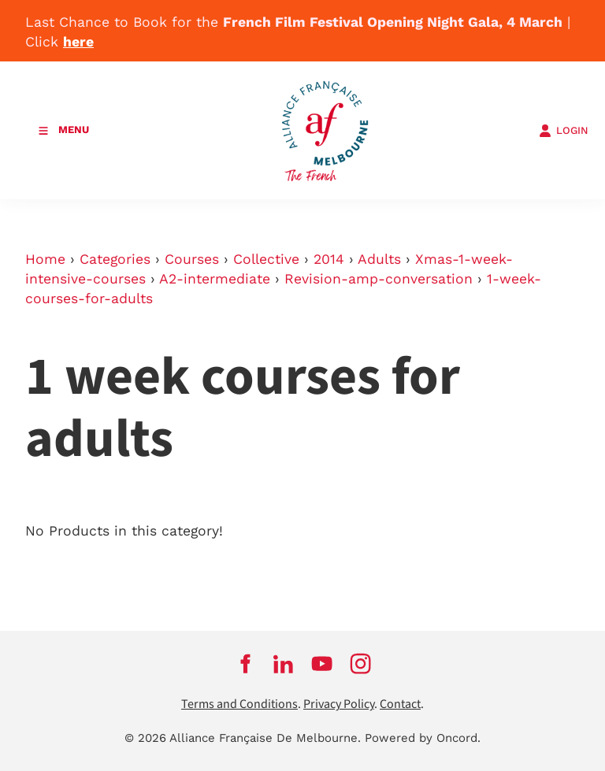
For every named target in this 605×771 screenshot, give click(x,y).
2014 (329, 259)
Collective (266, 259)
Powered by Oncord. (423, 738)
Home (45, 259)
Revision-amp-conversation (378, 279)
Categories (115, 259)
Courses (192, 259)
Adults (379, 259)
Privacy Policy (338, 704)
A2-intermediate (214, 279)
